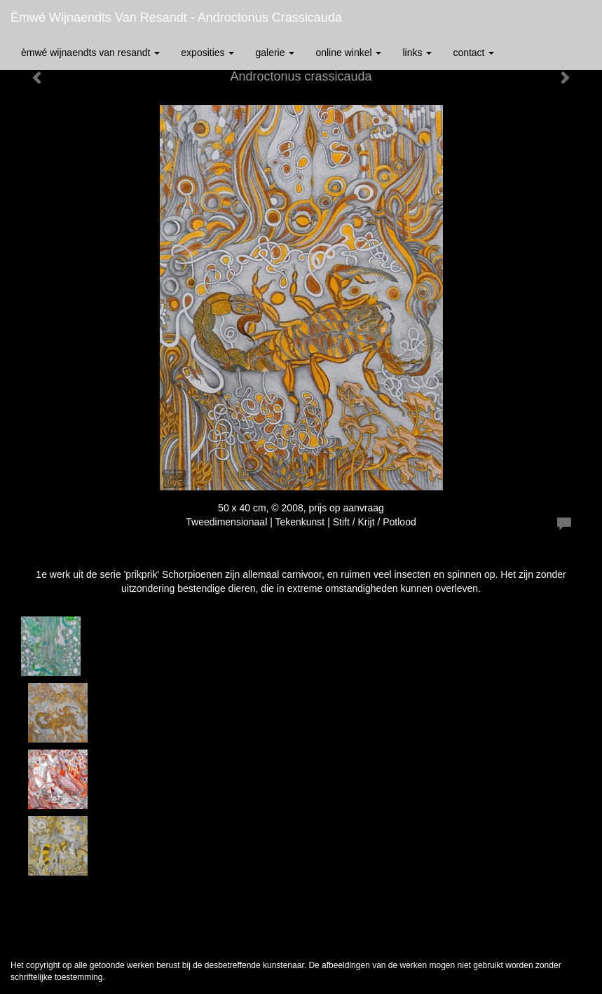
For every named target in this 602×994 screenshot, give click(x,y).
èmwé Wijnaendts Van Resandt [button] (90, 52)
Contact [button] (473, 52)
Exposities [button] (207, 52)
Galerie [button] (274, 52)
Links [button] (417, 52)
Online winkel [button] (348, 52)
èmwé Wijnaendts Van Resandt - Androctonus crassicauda (176, 18)
